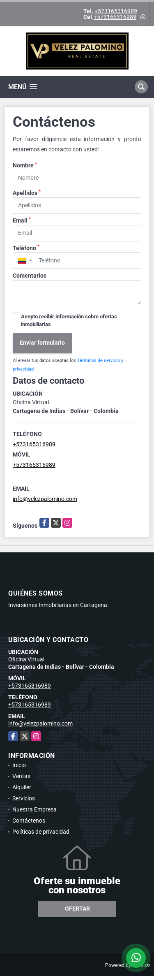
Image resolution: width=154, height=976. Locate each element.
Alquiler (21, 787)
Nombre (25, 165)
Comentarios (29, 275)
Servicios (23, 798)
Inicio (19, 765)
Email (22, 220)
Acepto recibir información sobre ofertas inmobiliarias (69, 320)
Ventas (21, 776)
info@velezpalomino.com (45, 499)
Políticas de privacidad (40, 831)
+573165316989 (115, 11)
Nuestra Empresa (34, 809)
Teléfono (26, 247)
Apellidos (27, 192)
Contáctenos (28, 820)
